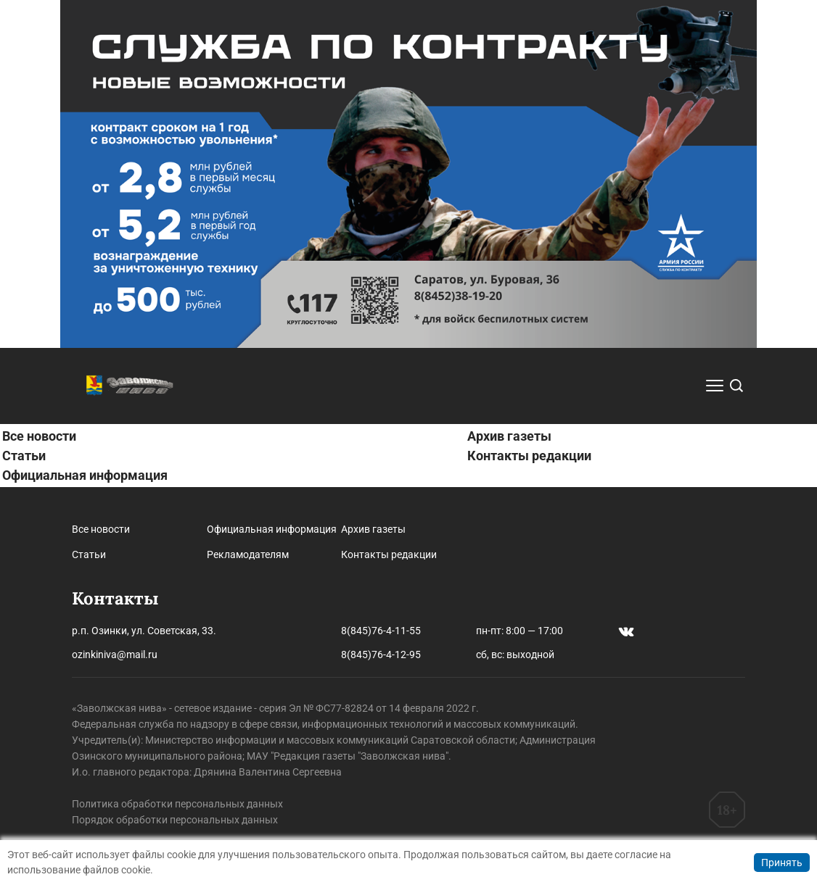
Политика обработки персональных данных (177, 804)
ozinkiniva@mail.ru (114, 654)
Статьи (24, 455)
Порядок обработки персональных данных (175, 820)
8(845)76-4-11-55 (381, 630)
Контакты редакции (529, 455)
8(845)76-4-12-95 (381, 654)
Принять (781, 862)
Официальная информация (85, 475)
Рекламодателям (248, 554)
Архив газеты (509, 436)
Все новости (39, 436)
